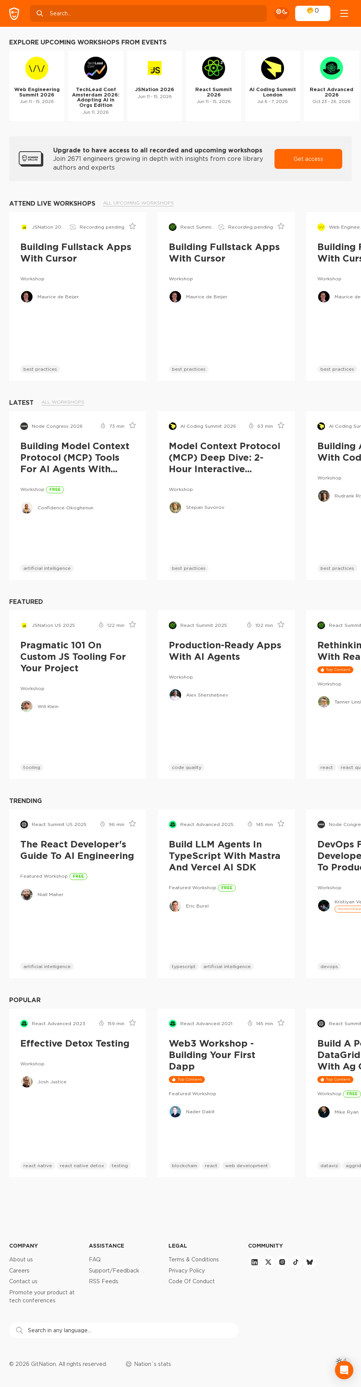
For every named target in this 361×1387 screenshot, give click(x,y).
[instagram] (282, 1262)
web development (246, 1165)
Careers (19, 1271)
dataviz (329, 1165)
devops (329, 966)
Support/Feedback (114, 1271)
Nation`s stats (148, 1364)
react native (37, 1165)
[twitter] (268, 1262)
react (326, 767)
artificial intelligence (47, 568)
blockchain (184, 1165)
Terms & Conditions (193, 1259)
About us (21, 1259)
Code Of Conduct (191, 1281)
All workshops (62, 401)
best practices (40, 368)
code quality (186, 767)
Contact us (23, 1281)
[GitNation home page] (14, 13)
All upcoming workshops (138, 202)
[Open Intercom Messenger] (344, 1370)
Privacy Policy (186, 1271)
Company (23, 1245)
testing (120, 1165)
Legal (177, 1245)
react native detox (82, 1165)
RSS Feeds (103, 1281)
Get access (308, 159)
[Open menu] (344, 13)
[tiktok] (295, 1262)
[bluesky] (309, 1262)
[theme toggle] (281, 13)
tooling (31, 767)
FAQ (95, 1259)
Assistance (106, 1245)
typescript (184, 966)
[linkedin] (254, 1262)
